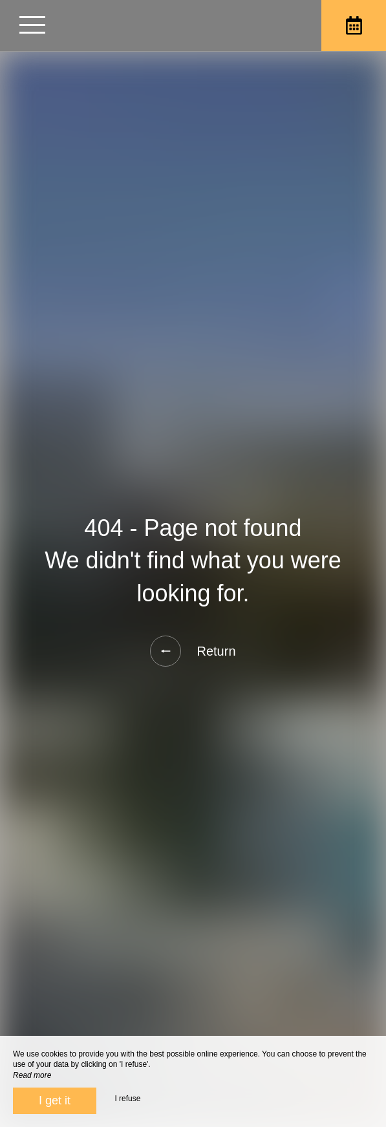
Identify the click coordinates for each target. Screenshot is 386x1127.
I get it (54, 1100)
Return (192, 651)
